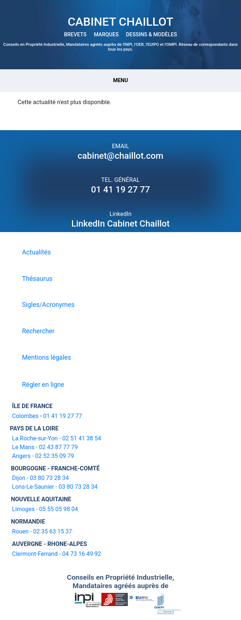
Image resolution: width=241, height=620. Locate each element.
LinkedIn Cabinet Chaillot (120, 224)
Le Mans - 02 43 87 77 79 (45, 447)
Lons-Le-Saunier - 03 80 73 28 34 (55, 486)
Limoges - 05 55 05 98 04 (45, 509)
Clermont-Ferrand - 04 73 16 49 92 (56, 553)
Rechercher (38, 331)
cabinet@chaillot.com (120, 156)
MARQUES (106, 35)
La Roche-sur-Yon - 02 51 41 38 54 (56, 438)
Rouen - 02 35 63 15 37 (42, 531)
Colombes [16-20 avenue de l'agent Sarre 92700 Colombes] (25, 415)
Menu (120, 80)
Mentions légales (46, 357)
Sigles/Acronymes (48, 304)
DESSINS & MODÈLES (151, 35)
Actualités (36, 252)
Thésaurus (37, 278)
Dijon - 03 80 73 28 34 (40, 477)
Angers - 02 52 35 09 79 (43, 455)
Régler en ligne (43, 384)
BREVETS (75, 35)
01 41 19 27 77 (120, 189)
